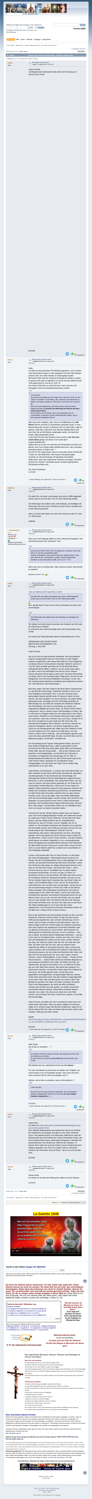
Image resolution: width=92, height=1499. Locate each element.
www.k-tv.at (16, 1339)
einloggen (26, 25)
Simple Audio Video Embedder (47, 1490)
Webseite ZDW (33, 14)
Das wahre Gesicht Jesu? (40, 62)
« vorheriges (75, 49)
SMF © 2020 (45, 1488)
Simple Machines (55, 1488)
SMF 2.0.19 (37, 1488)
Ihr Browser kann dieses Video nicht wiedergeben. (46, 1236)
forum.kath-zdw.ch (14, 1439)
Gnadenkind (14, 530)
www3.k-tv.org (15, 1335)
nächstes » (82, 49)
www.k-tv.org (16, 1337)
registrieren (38, 25)
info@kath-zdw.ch (15, 1433)
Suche (9, 1267)
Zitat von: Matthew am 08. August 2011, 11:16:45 (45, 592)
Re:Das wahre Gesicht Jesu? (42, 359)
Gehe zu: (55, 1202)
